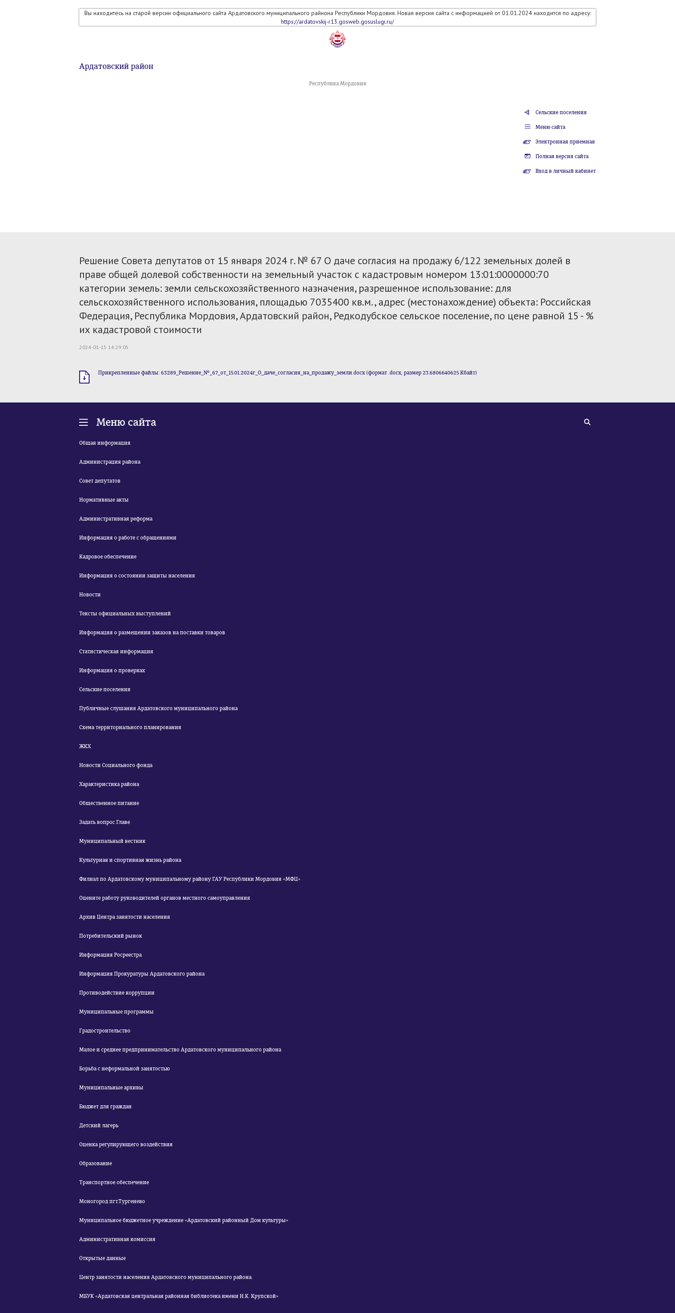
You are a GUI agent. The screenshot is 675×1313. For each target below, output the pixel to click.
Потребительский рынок (110, 936)
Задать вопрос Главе (104, 822)
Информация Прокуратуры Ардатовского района (141, 974)
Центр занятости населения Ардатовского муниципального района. (166, 1277)
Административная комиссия (117, 1239)
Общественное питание (109, 803)
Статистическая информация (116, 652)
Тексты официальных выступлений (125, 614)
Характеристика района (109, 784)
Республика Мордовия (337, 84)
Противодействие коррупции (117, 993)
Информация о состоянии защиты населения (137, 576)
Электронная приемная (565, 142)
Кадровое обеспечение (107, 557)
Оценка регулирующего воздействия (126, 1144)
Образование (95, 1163)
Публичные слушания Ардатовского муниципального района (158, 708)
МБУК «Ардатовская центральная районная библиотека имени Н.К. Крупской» (179, 1296)
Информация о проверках (112, 670)
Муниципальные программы (116, 1012)
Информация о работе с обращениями (127, 538)
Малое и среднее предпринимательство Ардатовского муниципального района (180, 1050)
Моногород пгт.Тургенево (112, 1201)
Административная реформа (115, 519)
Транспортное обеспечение (114, 1182)
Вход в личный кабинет (566, 171)
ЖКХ (85, 746)
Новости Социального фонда (115, 765)
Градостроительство (104, 1031)
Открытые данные (102, 1258)
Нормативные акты (104, 500)
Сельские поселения (561, 112)
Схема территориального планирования (130, 727)
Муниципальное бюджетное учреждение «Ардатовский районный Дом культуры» (183, 1220)
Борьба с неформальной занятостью (124, 1069)
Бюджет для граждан (105, 1107)
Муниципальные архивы (111, 1088)
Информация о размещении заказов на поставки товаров (152, 633)
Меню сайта (550, 127)
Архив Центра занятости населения (124, 917)
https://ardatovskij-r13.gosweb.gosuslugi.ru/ (337, 21)
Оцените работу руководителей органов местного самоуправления (164, 898)
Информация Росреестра (110, 955)
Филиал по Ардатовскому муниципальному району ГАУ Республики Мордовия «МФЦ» (189, 879)
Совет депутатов (100, 481)
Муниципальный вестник (112, 841)
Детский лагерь (98, 1126)
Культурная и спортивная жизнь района (130, 860)
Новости (90, 595)
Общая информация (104, 443)
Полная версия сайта (562, 156)
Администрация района (109, 462)
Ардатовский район (116, 66)
